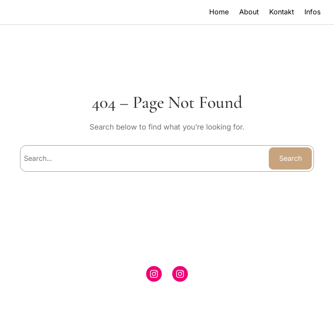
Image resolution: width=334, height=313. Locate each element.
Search (290, 158)
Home (219, 11)
